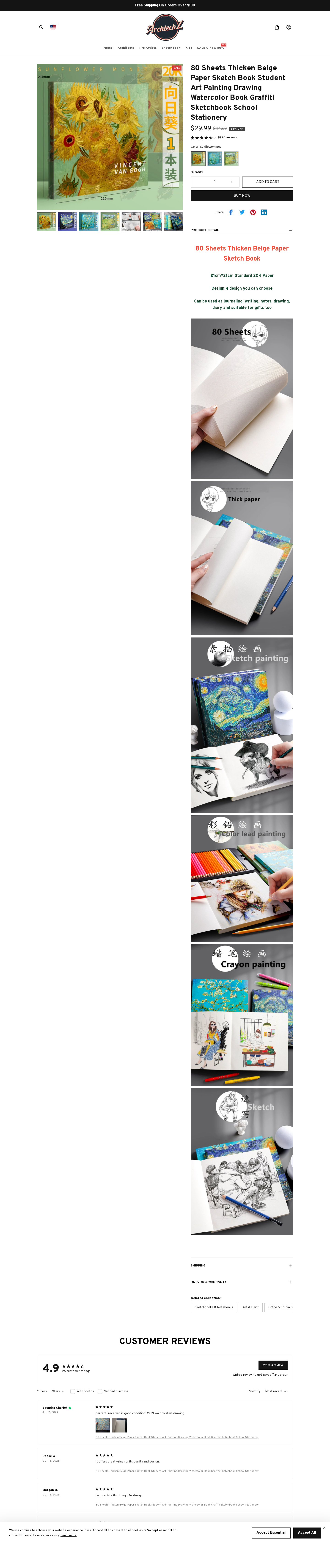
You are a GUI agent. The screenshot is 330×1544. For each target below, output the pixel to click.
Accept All (307, 1532)
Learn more (68, 1535)
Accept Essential (271, 1532)
